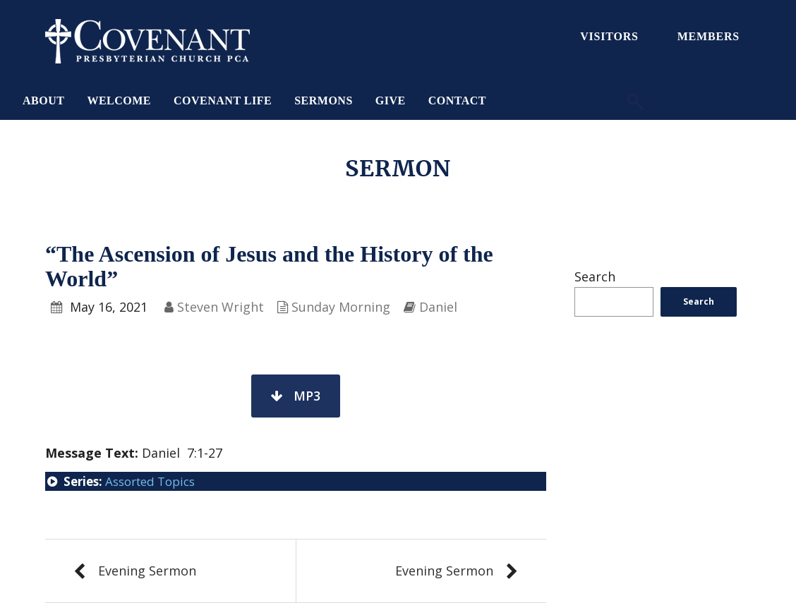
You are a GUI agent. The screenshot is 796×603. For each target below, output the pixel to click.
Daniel (438, 306)
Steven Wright (220, 306)
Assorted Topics (150, 481)
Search (594, 276)
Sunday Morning (340, 306)
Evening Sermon (147, 570)
